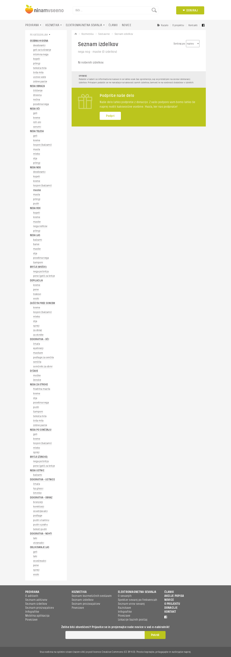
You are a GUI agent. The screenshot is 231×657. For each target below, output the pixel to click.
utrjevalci (38, 542)
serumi (37, 126)
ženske (37, 380)
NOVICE (126, 25)
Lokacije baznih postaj (133, 619)
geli (35, 113)
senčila (37, 361)
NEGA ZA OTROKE (39, 384)
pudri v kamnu (41, 520)
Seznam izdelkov (36, 604)
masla (36, 149)
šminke (37, 493)
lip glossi (38, 488)
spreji (36, 325)
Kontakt (193, 25)
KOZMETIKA (52, 25)
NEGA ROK (35, 208)
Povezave (31, 619)
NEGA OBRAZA (37, 86)
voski (36, 298)
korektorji (38, 506)
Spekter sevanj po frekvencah (137, 600)
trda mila (38, 72)
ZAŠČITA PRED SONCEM (42, 303)
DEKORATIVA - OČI (39, 339)
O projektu (178, 25)
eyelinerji (38, 348)
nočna (36, 99)
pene (36, 289)
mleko (36, 153)
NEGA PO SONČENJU (40, 429)
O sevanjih (125, 596)
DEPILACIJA (36, 280)
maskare (38, 352)
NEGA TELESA (37, 131)
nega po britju (41, 271)
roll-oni (37, 122)
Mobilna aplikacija (37, 615)
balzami (37, 239)
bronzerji (38, 502)
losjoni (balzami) (42, 144)
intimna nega (40, 54)
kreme (36, 117)
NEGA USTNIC (37, 470)
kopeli (36, 58)
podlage (37, 515)
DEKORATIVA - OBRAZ (41, 497)
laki (35, 538)
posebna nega (41, 104)
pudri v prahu (40, 524)
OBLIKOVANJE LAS (39, 547)
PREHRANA (32, 25)
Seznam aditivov (36, 600)
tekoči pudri (40, 529)
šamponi (38, 262)
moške (37, 375)
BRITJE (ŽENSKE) (39, 456)
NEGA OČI (35, 108)
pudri (36, 203)
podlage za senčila (43, 357)
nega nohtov (40, 226)
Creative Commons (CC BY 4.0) (118, 652)
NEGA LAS (35, 235)
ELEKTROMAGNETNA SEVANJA (84, 25)
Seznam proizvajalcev (39, 608)
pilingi (36, 63)
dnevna (37, 95)
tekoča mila (39, 68)
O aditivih (31, 596)
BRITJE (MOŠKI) (38, 266)
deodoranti (39, 45)
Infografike (32, 611)
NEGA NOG (35, 167)
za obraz (37, 330)
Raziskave (124, 608)
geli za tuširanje (42, 49)
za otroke (38, 334)
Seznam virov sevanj (131, 604)
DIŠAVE (34, 371)
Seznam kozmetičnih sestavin (92, 596)
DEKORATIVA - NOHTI (41, 533)
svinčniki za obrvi (42, 366)
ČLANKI (113, 25)
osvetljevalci (40, 511)
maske (37, 190)
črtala (36, 343)
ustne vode (39, 77)
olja (35, 158)
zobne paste (40, 81)
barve (36, 244)
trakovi (37, 294)
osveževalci (39, 560)
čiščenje (37, 90)
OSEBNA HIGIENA (39, 40)
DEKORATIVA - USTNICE (42, 479)
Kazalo (164, 25)
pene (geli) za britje (44, 276)
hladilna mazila (41, 389)
